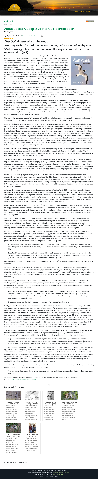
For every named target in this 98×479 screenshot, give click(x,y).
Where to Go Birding (63, 8)
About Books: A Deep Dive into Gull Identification (39, 29)
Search (84, 8)
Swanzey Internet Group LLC (61, 473)
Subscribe (76, 8)
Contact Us (79, 12)
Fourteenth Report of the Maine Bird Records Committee (14, 403)
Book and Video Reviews (31, 36)
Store (91, 8)
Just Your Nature (58, 474)
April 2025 (8, 21)
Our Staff (89, 12)
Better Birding (48, 8)
